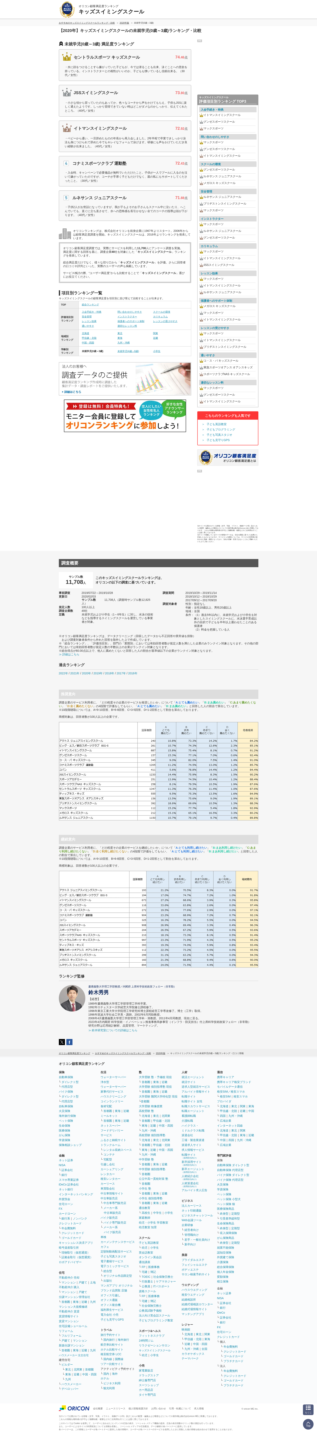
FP (143, 1267)
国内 (106, 1373)
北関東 (78, 1369)
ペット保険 (66, 1120)
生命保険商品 (225, 1223)
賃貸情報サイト (69, 1316)
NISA (62, 1165)
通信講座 (144, 1262)
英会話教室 (146, 1252)
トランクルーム (111, 1145)
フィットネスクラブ (152, 1335)
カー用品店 (146, 1389)
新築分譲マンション (71, 1345)
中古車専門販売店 (114, 1203)
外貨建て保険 (225, 1257)
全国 (204, 1348)
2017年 (121, 673)
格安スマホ (241, 1096)
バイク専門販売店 (114, 1222)
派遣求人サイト (192, 1145)
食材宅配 (106, 1106)
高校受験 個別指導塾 (152, 1135)
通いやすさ (88, 326)
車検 (103, 1237)
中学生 (157, 1212)
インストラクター (127, 316)
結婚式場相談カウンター (197, 1304)
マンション (68, 1282)
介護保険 (222, 1262)
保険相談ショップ (70, 1145)
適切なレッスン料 (127, 326)
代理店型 (67, 1086)
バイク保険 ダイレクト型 (233, 1175)
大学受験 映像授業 (150, 1106)
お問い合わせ (158, 1408)
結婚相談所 (189, 1299)
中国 (251, 1111)
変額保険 (222, 1276)
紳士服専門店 (147, 1380)
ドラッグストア (149, 1375)
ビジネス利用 (112, 1383)
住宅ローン (66, 1204)
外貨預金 (64, 1199)
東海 (119, 338)
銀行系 (65, 1218)
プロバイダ (224, 1101)
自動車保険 (66, 1077)
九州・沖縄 (123, 342)
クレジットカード (70, 1223)
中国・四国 (88, 342)
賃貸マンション (69, 1321)
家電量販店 (146, 1370)
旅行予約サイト (111, 1334)
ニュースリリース (115, 1408)
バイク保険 (66, 1091)
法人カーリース (192, 1205)
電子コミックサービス (115, 1266)
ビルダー (67, 1364)
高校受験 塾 (146, 1111)
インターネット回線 (230, 1125)
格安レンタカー (111, 1178)
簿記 (153, 1271)
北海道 (85, 333)
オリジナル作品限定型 (117, 1275)
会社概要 (98, 1408)
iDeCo (221, 1312)
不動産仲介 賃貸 (69, 1311)
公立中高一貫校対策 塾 (153, 1178)
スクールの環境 (161, 311)
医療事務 (154, 1267)
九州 (93, 1301)
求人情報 (199, 1408)
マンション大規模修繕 (73, 1306)
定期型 (235, 1213)
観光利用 (109, 1388)
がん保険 (64, 1135)
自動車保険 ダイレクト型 (233, 1165)
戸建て (83, 1282)
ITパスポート (161, 1286)
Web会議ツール (192, 1220)
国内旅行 (109, 1339)
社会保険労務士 (163, 1276)
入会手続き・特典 (91, 311)
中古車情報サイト (112, 1193)
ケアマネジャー (166, 1281)
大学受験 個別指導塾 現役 (155, 1086)
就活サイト (189, 1082)
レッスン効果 (89, 321)
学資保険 (64, 1140)
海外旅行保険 (67, 1115)
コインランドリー (112, 1101)
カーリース (108, 1183)
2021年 (74, 673)
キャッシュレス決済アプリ (76, 1242)
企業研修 (187, 1225)
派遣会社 (187, 1135)
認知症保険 (224, 1252)
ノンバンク (80, 1218)
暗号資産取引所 (69, 1247)
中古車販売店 (109, 1198)
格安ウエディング (193, 1294)
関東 (155, 333)
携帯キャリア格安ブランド (234, 1082)
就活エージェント (193, 1077)
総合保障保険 (225, 1267)
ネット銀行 (66, 1189)
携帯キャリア (225, 1077)
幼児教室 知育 (148, 1227)
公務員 (146, 1286)
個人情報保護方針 (138, 1408)
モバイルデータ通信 (230, 1086)
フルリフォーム (71, 1335)
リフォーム (66, 1331)
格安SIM (225, 1096)
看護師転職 (189, 1115)
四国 (223, 1115)
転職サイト (189, 1096)
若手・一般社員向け (197, 1239)
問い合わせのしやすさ (129, 311)
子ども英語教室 (217, 424)
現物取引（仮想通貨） (75, 1252)
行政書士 (147, 1281)
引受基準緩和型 (230, 1218)
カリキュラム (160, 316)
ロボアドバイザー (70, 1262)
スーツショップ (149, 1385)
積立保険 (222, 1281)
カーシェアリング (112, 1169)
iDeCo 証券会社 (69, 1184)
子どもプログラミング (221, 429)
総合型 (107, 1271)
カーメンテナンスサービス (118, 1242)
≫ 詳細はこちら (69, 654)
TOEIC (146, 1276)
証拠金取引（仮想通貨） (77, 1257)
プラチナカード (234, 1361)
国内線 (107, 1359)
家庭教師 (144, 1217)
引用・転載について (180, 1408)
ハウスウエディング (194, 1289)
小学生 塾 (145, 1188)
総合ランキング (90, 304)
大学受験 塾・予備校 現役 (155, 1077)
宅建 (144, 1271)
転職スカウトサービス (196, 1106)
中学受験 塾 (146, 1159)
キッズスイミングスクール (155, 1350)
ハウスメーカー (71, 1384)
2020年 (86, 673)
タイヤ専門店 (147, 1394)
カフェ (105, 1246)
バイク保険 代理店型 (230, 1179)
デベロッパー (70, 1388)
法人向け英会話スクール (154, 1315)
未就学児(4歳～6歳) (128, 351)
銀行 (64, 1175)
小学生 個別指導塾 (150, 1198)
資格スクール (147, 1291)
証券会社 (67, 1170)
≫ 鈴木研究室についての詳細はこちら (113, 1030)
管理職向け (191, 1234)
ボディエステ (190, 1269)
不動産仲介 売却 (69, 1277)
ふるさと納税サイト (113, 1140)
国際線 (119, 1359)
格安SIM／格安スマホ (231, 1091)
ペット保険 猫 (226, 1204)
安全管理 (87, 316)
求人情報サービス (193, 1149)
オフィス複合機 (111, 1304)
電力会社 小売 (109, 1314)
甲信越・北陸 (89, 338)
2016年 (132, 673)
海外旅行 (123, 1339)
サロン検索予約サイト (196, 1274)
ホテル (105, 1378)
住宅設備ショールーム (73, 1326)
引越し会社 (108, 1164)
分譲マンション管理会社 (74, 1297)
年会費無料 (68, 1228)
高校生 (146, 1212)
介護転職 (187, 1120)
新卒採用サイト (192, 1163)
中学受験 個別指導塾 (152, 1169)
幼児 (144, 1247)
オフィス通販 (109, 1300)
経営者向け (191, 1230)
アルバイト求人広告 (194, 1190)
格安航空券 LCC (111, 1354)
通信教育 (144, 1208)
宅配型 (107, 1159)
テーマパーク (190, 1358)
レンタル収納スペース (117, 1149)
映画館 (186, 1329)
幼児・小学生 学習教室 (153, 1222)
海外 (115, 1373)
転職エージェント (193, 1111)
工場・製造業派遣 (193, 1140)
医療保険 (64, 1130)
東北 (119, 333)
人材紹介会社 (190, 1177)
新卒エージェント (193, 1170)
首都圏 (65, 1301)
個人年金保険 (225, 1271)
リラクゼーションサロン (154, 1345)
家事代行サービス (112, 1091)
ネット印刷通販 (192, 1210)
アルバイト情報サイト (196, 1091)
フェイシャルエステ (194, 1264)
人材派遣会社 (190, 1185)
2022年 (63, 673)
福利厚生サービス (112, 1309)
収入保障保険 (228, 1233)
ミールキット (109, 1115)
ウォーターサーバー (113, 1077)
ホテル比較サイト (112, 1349)
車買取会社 (108, 1188)
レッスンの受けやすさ (165, 321)
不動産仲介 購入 (69, 1287)
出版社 (107, 1280)
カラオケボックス (193, 1353)
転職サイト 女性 (192, 1101)
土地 (93, 1282)
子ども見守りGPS (218, 440)
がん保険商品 (225, 1237)
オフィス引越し (111, 1295)
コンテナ (109, 1154)
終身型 (224, 1213)
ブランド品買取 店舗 (114, 1290)
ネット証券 (66, 1160)
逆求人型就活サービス (196, 1086)
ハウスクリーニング (113, 1096)
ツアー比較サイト (112, 1364)
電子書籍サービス (112, 1261)
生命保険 (64, 1125)
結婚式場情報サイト (194, 1309)
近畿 (155, 338)
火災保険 (64, 1111)
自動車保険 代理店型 (230, 1170)
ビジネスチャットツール (197, 1215)
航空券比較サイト (112, 1344)
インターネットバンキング (76, 1194)
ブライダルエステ (193, 1259)
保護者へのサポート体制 (130, 321)
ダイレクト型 (70, 1082)
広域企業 (225, 1120)
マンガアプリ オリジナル (117, 1285)
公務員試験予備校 (150, 1310)
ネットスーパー (111, 1125)
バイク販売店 (109, 1217)
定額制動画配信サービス (116, 1251)
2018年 (109, 673)
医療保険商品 (225, 1208)
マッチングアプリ (193, 1314)
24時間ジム (146, 1340)
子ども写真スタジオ (219, 434)
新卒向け (190, 1244)
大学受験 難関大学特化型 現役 (158, 1096)
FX (61, 1208)
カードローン (67, 1213)
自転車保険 (66, 1106)
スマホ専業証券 (69, 1179)
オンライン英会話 (150, 1257)
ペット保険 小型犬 (229, 1199)
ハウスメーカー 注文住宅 (74, 1355)
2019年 (98, 673)
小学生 (156, 351)
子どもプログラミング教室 (156, 1320)
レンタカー (108, 1174)
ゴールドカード (71, 1237)
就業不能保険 (225, 1247)
